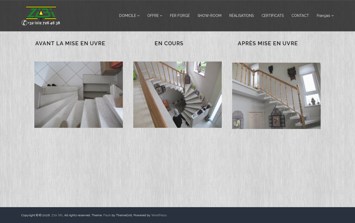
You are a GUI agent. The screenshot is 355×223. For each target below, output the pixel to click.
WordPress (159, 215)
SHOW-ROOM (209, 16)
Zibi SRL (57, 215)
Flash (107, 215)
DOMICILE (127, 16)
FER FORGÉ (180, 16)
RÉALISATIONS (241, 16)
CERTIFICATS (273, 16)
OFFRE (153, 16)
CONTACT (300, 16)
